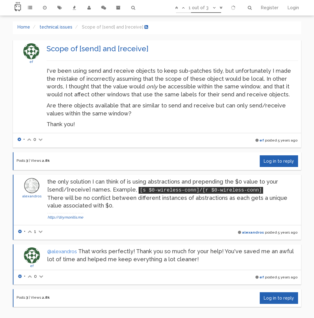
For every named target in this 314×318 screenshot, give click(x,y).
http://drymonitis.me (65, 217)
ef (31, 62)
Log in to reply (279, 161)
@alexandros (62, 251)
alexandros (32, 196)
